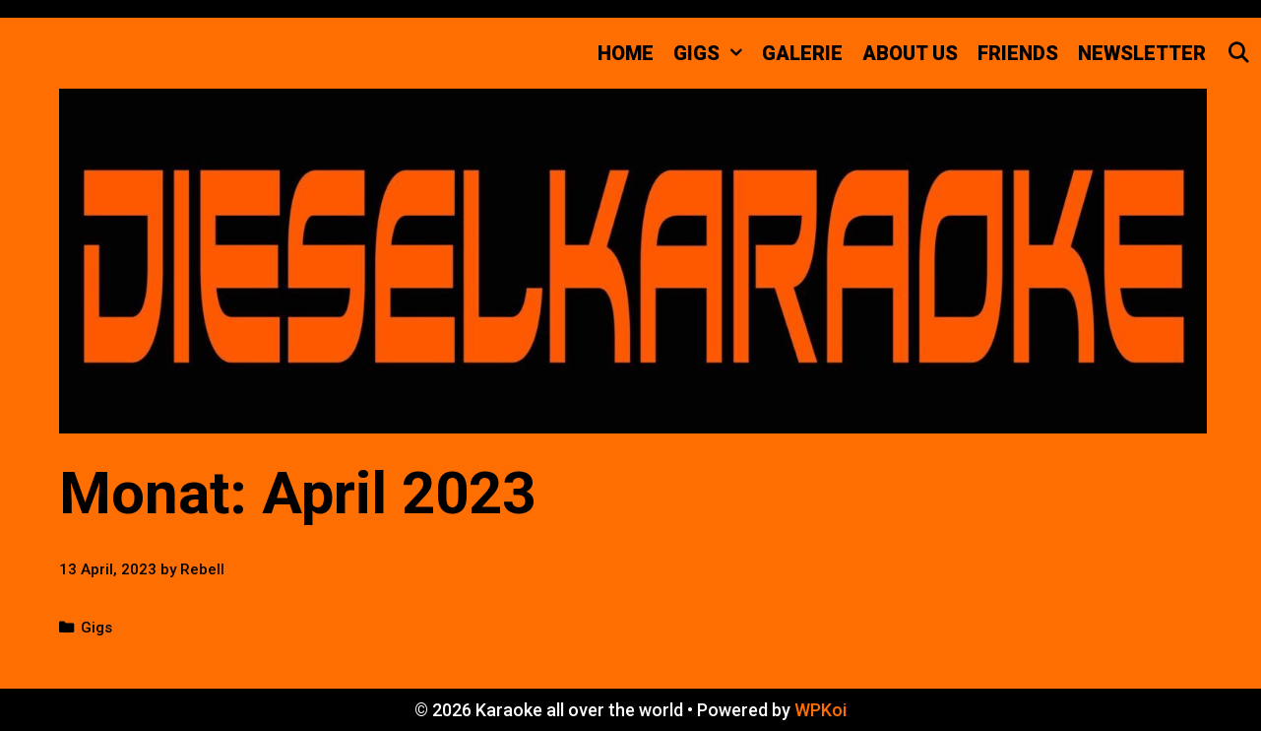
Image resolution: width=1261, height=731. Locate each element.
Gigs (96, 627)
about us (910, 53)
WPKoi (820, 709)
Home (626, 53)
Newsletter (1142, 53)
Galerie (802, 53)
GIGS (712, 53)
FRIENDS (1017, 53)
